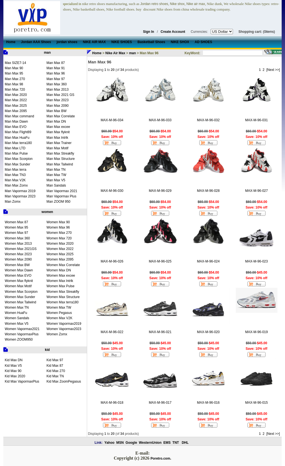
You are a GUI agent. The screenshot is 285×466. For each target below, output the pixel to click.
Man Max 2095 (16, 111)
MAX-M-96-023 (256, 261)
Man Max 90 (14, 68)
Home (96, 53)
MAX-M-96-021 (160, 332)
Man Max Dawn (16, 121)
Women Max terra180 (62, 302)
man (47, 52)
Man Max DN (56, 121)
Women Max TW (58, 307)
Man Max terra (15, 170)
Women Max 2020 (59, 244)
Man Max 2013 (57, 89)
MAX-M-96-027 (256, 191)
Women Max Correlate (63, 265)
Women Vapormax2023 (63, 329)
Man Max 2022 (16, 100)
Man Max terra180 (18, 143)
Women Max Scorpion (21, 292)
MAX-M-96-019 (256, 332)
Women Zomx (56, 334)
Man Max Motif (57, 148)
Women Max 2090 (18, 259)
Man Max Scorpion (19, 159)
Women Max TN (17, 307)
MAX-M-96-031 (256, 120)
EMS (167, 443)
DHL (185, 443)
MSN (120, 443)
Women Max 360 (17, 238)
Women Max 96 (58, 227)
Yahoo (109, 443)
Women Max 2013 (18, 244)
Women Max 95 (16, 227)
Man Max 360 (56, 84)
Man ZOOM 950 (58, 202)
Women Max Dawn (19, 270)
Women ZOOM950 (19, 339)
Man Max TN (55, 170)
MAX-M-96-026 (112, 261)
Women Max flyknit (19, 281)
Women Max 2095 (59, 259)
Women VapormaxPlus (22, 334)
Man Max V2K (15, 180)
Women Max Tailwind (20, 302)
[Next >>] (273, 70)
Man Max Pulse (16, 153)
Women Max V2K (59, 318)
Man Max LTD (15, 148)
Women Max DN (58, 270)
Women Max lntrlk (59, 281)
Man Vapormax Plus (61, 196)
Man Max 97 (55, 79)
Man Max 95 (14, 73)
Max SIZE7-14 (15, 63)
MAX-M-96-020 (208, 332)
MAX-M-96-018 (112, 403)
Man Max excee (58, 127)
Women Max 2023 (18, 254)
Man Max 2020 (16, 95)
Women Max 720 (59, 238)
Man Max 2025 (16, 106)
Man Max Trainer (59, 143)
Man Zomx (13, 202)
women (47, 212)
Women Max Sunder (20, 297)
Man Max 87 (55, 63)
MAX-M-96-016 (208, 403)
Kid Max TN (55, 376)
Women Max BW (17, 265)
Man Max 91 (55, 68)
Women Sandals (17, 318)
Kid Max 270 (55, 371)
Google (131, 443)
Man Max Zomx (16, 185)
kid (47, 350)
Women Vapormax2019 (63, 324)
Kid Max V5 (13, 366)
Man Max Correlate (60, 116)
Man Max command (19, 116)
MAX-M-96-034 (112, 120)
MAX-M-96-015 (256, 403)
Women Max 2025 (59, 254)
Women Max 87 (16, 222)
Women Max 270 (59, 233)
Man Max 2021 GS (60, 95)
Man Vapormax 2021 (61, 191)
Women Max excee (60, 275)
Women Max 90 (58, 222)
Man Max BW (56, 111)
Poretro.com (160, 458)
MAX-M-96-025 (160, 261)
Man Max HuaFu (17, 138)
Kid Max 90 (13, 371)
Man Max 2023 (57, 100)
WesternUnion (150, 443)
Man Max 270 (15, 79)
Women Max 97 (16, 233)
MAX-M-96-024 (208, 261)
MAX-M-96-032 (208, 120)
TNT (176, 443)
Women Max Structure (63, 297)
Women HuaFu (16, 313)
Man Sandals (56, 185)
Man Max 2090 (57, 106)
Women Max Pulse (60, 286)
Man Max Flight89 (18, 132)
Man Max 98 (14, 84)
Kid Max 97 (54, 360)
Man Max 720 (15, 89)
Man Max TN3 (15, 175)
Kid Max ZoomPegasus (63, 381)
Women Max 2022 (59, 249)
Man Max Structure (60, 159)
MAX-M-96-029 (160, 191)
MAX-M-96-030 (112, 191)
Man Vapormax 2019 (20, 191)
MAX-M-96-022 (112, 332)
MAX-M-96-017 (160, 403)
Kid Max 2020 (15, 376)
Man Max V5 (55, 180)
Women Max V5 (16, 324)
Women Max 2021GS (21, 249)
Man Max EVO (15, 127)
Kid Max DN (14, 360)
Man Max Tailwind (59, 164)
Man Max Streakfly (60, 153)
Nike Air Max (115, 53)
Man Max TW (56, 175)
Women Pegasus (59, 313)
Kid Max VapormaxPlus (22, 381)
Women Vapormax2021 (22, 329)
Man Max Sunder (17, 164)
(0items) (269, 32)
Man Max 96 (55, 73)
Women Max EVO (18, 275)
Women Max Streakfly (62, 292)
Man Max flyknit (58, 132)
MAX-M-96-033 (160, 120)
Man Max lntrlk (57, 138)
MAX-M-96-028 (208, 191)
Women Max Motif (18, 286)
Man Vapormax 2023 (20, 196)
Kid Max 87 (54, 366)
